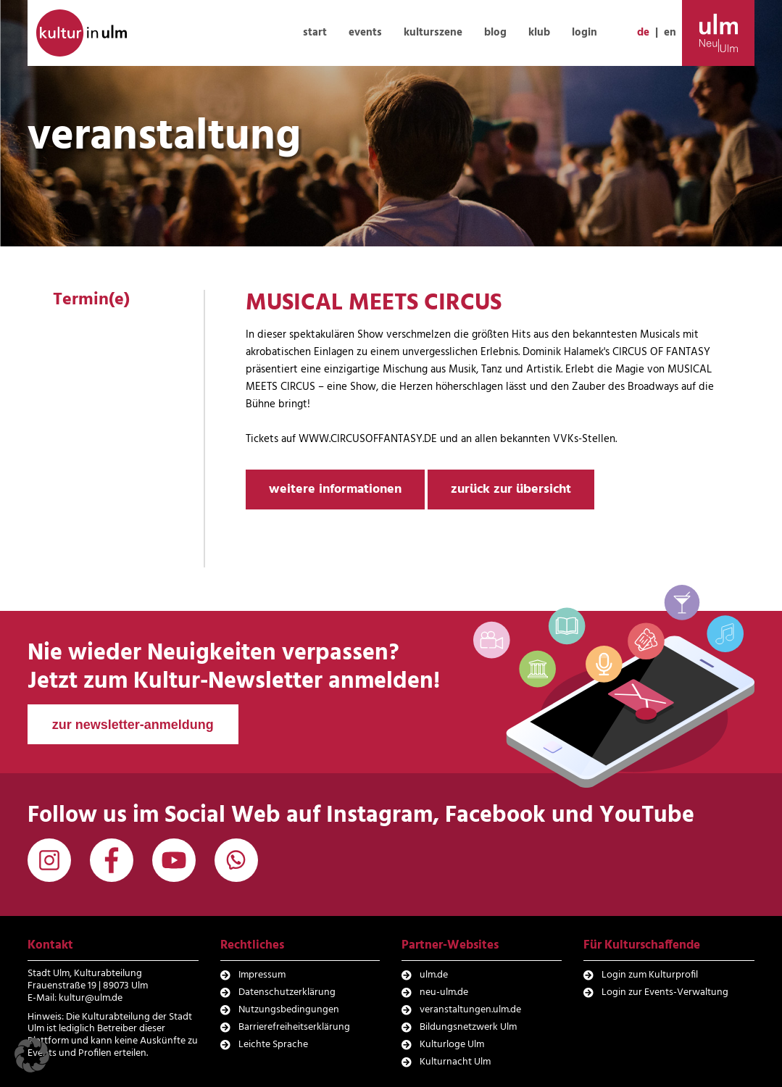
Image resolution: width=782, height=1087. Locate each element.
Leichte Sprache (273, 1044)
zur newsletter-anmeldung (133, 724)
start (315, 32)
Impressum (262, 975)
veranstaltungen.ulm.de (470, 1009)
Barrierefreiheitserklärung (294, 1027)
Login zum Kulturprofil (650, 975)
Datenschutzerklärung (287, 992)
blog (495, 32)
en (670, 32)
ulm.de (434, 975)
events (365, 32)
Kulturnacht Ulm (455, 1062)
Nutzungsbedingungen (288, 1009)
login (584, 32)
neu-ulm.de (444, 992)
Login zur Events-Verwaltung (665, 992)
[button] (32, 1055)
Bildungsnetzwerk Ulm (468, 1027)
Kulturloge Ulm (452, 1044)
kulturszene (433, 32)
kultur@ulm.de (90, 998)
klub (539, 32)
